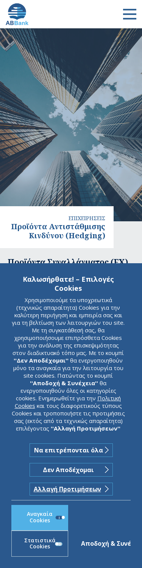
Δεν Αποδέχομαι (68, 470)
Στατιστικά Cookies (43, 543)
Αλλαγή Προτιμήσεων (67, 489)
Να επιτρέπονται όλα (68, 450)
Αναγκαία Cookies (45, 517)
